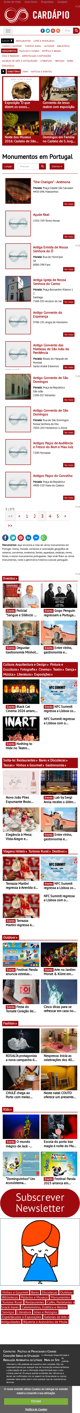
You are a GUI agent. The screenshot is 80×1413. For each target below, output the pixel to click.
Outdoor (10, 937)
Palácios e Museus (34, 1297)
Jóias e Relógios (45, 1312)
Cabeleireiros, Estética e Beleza (44, 1307)
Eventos (10, 578)
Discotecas (49, 1292)
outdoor (49, 46)
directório (14, 71)
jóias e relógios (10, 56)
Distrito (57, 166)
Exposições (43, 674)
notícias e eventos (41, 71)
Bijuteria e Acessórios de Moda (45, 1322)
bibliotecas (63, 46)
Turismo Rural (39, 851)
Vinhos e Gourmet (30, 765)
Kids (7, 1109)
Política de (36, 1409)
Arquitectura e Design (32, 664)
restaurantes (23, 41)
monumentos (9, 51)
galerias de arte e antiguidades (19, 60)
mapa (25, 71)
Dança (71, 669)
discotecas (8, 65)
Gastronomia (56, 765)
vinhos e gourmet (12, 46)
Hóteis (22, 851)
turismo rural (33, 46)
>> (10, 525)
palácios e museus (29, 51)
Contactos (9, 1351)
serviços (59, 60)
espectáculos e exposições (36, 56)
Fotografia (29, 669)
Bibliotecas (10, 1297)
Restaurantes (27, 760)
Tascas (9, 765)
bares (70, 60)
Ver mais (68, 204)
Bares (35, 1292)
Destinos (59, 851)
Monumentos (60, 1297)
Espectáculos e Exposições (21, 1317)
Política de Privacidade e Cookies (36, 1351)
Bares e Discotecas (53, 760)
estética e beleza (51, 51)
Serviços (8, 1312)
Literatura (25, 674)
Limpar (8, 166)
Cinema (45, 669)
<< (10, 516)
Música (9, 674)
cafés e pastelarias (43, 41)
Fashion (10, 1023)
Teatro (58, 669)
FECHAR (36, 1401)
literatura (46, 60)
